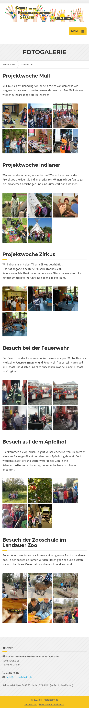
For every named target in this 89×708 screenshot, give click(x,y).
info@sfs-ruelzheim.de (19, 677)
